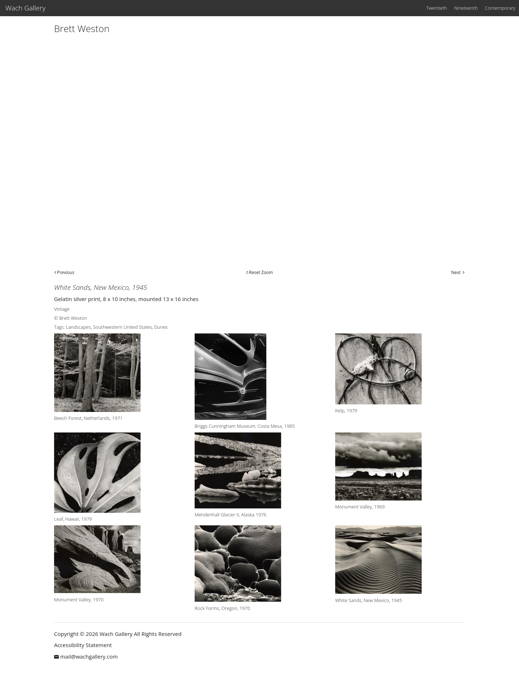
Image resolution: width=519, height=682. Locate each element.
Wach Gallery (25, 8)
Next (456, 272)
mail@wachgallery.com (89, 656)
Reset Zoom (261, 272)
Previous (65, 272)
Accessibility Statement (83, 645)
